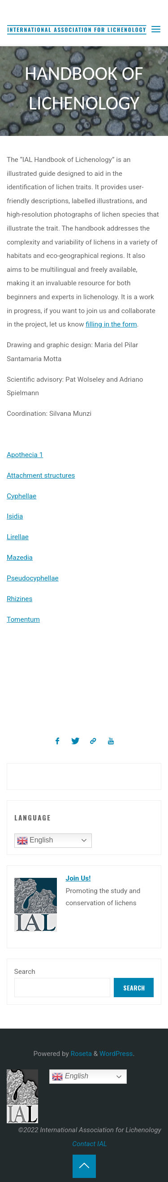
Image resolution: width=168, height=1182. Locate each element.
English (35, 840)
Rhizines (19, 599)
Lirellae (18, 537)
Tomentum (23, 619)
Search (24, 972)
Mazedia (20, 558)
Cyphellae (21, 496)
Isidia (15, 517)
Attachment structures (41, 475)
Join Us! (78, 878)
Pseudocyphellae (33, 578)
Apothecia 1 (25, 455)
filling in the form (111, 324)
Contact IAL (89, 1144)
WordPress (116, 1054)
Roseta (80, 1054)
